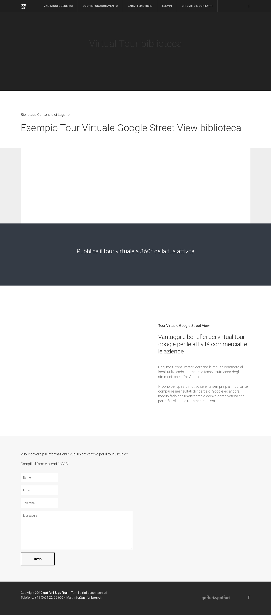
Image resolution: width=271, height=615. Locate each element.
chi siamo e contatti (197, 5)
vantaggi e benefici (58, 5)
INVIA (38, 558)
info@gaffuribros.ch (88, 597)
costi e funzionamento (100, 5)
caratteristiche (140, 5)
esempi (167, 5)
